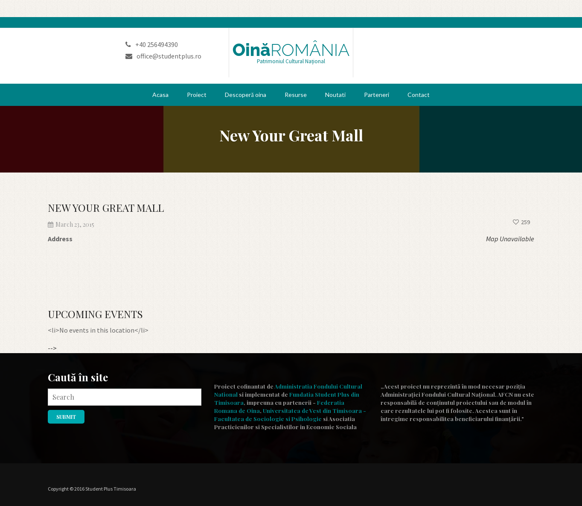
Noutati (335, 94)
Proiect (197, 94)
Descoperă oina (245, 94)
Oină (291, 49)
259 (521, 222)
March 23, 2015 (71, 224)
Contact (418, 94)
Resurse (296, 94)
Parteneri (376, 94)
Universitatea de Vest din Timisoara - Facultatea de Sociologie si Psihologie (290, 414)
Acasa (160, 94)
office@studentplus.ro (163, 56)
